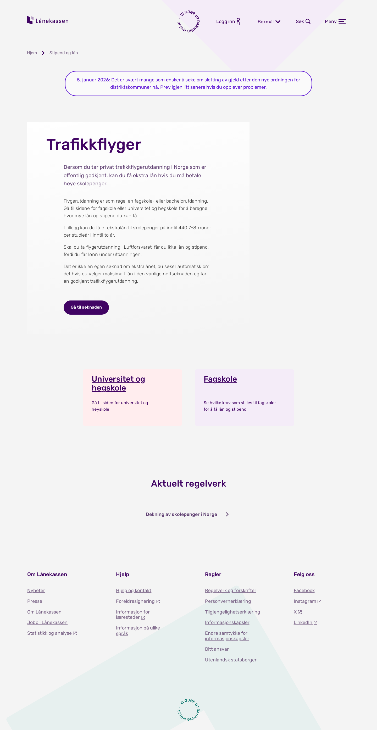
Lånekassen (48, 20)
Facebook (304, 590)
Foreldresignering (136, 601)
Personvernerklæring (228, 601)
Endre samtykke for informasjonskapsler (227, 636)
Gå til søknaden (86, 307)
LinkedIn (303, 622)
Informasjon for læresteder (133, 614)
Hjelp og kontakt (133, 590)
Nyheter (36, 590)
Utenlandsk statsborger (231, 660)
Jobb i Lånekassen (47, 622)
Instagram (305, 601)
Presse (34, 601)
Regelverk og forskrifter (230, 590)
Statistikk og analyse (50, 633)
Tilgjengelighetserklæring (232, 612)
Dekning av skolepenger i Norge (181, 514)
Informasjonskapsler (227, 622)
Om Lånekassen (44, 612)
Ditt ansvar (217, 649)
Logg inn (225, 21)
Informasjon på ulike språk (138, 630)
